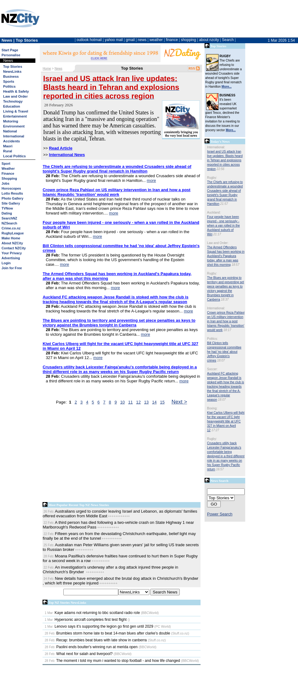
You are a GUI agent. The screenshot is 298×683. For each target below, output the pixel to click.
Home (47, 68)
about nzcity (209, 40)
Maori (7, 146)
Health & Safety (16, 91)
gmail (130, 40)
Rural (7, 151)
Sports (8, 81)
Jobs (5, 183)
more (151, 180)
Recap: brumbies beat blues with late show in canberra (96, 640)
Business (11, 76)
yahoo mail (114, 40)
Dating (7, 213)
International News (67, 154)
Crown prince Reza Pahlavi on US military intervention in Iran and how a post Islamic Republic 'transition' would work (226, 321)
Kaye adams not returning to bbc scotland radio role (92, 613)
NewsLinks (12, 71)
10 (122, 402)
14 (154, 402)
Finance (8, 173)
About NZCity (12, 243)
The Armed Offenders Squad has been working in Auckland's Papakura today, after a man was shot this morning (226, 256)
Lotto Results (12, 193)
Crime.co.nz (11, 228)
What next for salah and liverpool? (79, 654)
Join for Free (12, 268)
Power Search (220, 514)
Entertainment (15, 116)
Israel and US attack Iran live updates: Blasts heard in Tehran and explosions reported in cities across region (225, 160)
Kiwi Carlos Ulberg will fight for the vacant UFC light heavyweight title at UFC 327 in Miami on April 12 (226, 421)
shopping (188, 40)
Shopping (9, 178)
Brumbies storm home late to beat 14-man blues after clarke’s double (107, 633)
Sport (6, 163)
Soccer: (212, 369)
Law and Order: (217, 243)
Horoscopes (11, 188)
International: (216, 147)
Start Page (10, 50)
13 (146, 402)
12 (138, 402)
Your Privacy (12, 253)
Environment (14, 126)
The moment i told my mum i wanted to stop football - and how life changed (112, 660)
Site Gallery (11, 203)
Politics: (212, 338)
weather (156, 40)
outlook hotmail (89, 40)
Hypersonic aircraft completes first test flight (86, 619)
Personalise (11, 55)
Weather (8, 168)
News (58, 68)
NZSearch (9, 223)
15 (162, 402)
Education (11, 106)
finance (172, 40)
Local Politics (14, 156)
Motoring (10, 121)
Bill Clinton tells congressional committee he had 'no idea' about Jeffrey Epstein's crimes (224, 351)
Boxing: (212, 408)
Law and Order (15, 96)
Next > (179, 402)
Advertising (11, 258)
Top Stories (12, 66)
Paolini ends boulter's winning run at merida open (91, 647)
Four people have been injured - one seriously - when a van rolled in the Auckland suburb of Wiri (223, 225)
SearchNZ (9, 218)
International (13, 136)
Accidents (11, 141)
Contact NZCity (14, 248)
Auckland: (214, 212)
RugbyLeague (13, 233)
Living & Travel (15, 111)
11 (130, 402)
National (10, 131)
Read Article (60, 148)
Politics (9, 86)
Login (6, 263)
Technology (13, 101)
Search (228, 40)
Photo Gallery (12, 198)
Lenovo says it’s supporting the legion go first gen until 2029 (99, 626)
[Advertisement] (121, 454)
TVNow (7, 208)
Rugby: (212, 177)
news (142, 40)
